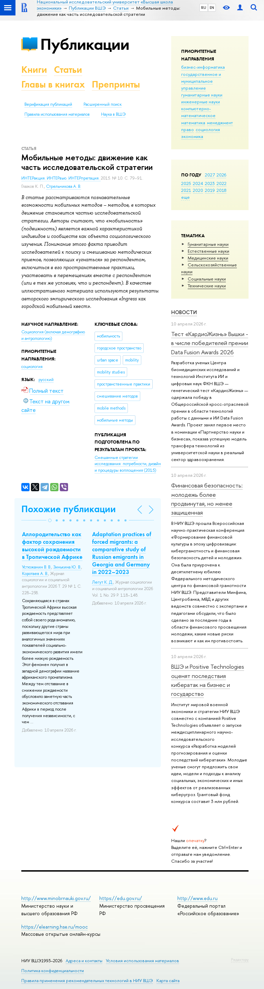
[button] (49, 520)
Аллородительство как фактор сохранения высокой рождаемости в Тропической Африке (52, 545)
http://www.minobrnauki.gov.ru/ (56, 898)
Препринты (116, 84)
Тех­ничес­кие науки (207, 286)
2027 (210, 175)
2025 (186, 183)
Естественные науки (208, 251)
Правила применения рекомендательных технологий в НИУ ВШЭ (87, 981)
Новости (184, 312)
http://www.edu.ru (197, 898)
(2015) (128, 464)
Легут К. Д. (102, 582)
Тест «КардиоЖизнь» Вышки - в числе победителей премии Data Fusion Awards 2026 (209, 343)
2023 (210, 183)
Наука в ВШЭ (113, 114)
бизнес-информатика (203, 67)
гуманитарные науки (201, 95)
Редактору (240, 959)
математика (193, 122)
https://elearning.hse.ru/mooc (54, 926)
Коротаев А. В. (35, 573)
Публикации (84, 44)
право (187, 129)
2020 (198, 190)
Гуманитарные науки (208, 244)
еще (185, 197)
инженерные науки (200, 102)
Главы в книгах (53, 84)
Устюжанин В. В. (36, 567)
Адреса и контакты (84, 961)
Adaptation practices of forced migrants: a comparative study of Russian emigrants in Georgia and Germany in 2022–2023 (121, 553)
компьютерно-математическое (198, 111)
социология (208, 129)
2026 (221, 175)
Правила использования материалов (57, 114)
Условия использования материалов (142, 961)
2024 (198, 183)
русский (46, 379)
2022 (222, 183)
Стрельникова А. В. (63, 186)
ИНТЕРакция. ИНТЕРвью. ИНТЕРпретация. (61, 178)
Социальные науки (207, 279)
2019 (210, 190)
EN (212, 7)
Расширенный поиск (103, 104)
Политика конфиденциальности (52, 971)
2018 (222, 190)
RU (203, 7)
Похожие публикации (68, 509)
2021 (186, 190)
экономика (192, 136)
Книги (34, 70)
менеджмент (220, 122)
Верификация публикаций (48, 104)
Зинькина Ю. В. (67, 567)
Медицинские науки (208, 258)
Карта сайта (167, 981)
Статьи (68, 70)
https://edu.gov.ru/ (120, 898)
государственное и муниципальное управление (201, 81)
